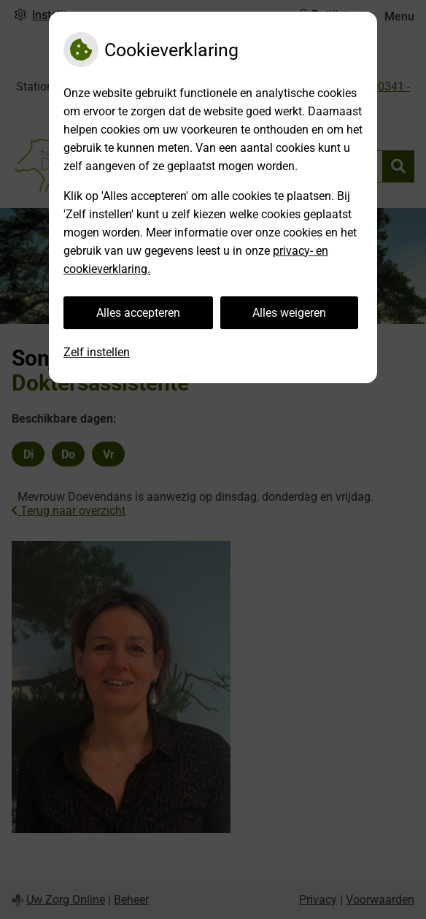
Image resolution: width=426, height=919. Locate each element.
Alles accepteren (138, 313)
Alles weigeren (289, 313)
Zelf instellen (96, 352)
